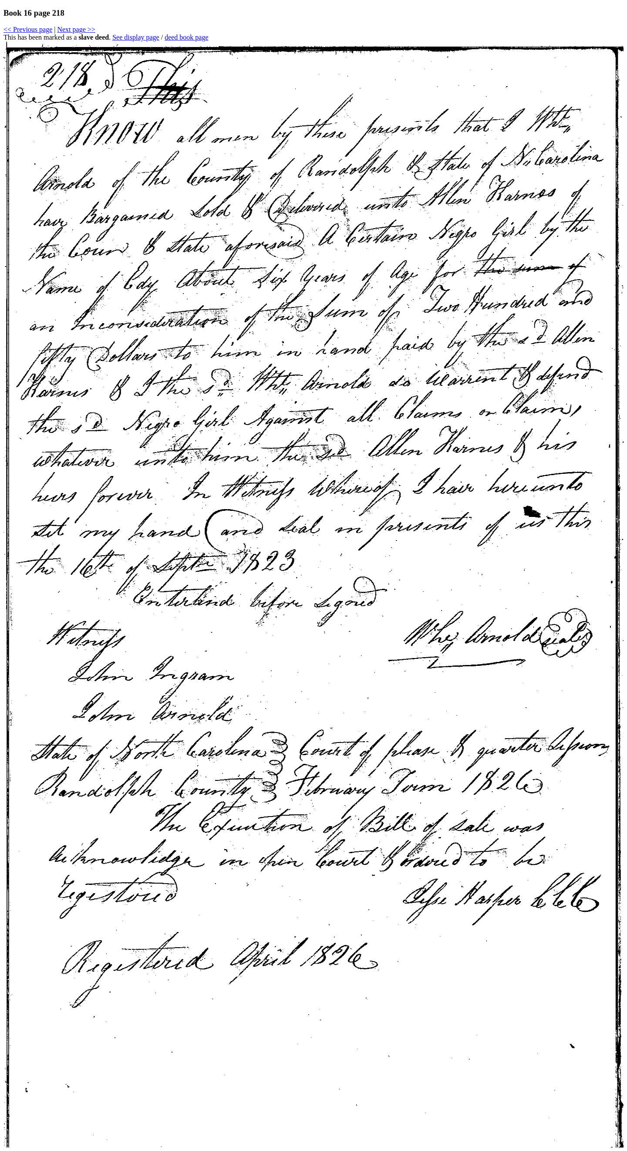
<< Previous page (27, 29)
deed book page (186, 37)
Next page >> (76, 29)
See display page (135, 37)
